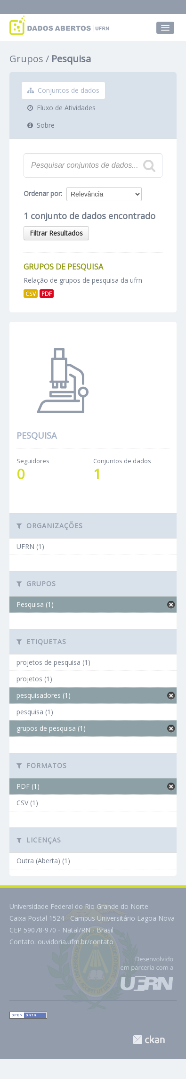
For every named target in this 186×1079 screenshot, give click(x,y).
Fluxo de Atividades (61, 107)
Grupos (26, 58)
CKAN (149, 1040)
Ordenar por (42, 193)
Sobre (41, 125)
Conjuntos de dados (63, 90)
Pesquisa (71, 58)
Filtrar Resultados (56, 233)
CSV (30, 293)
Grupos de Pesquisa (63, 267)
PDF (46, 293)
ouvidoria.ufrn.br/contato (75, 941)
